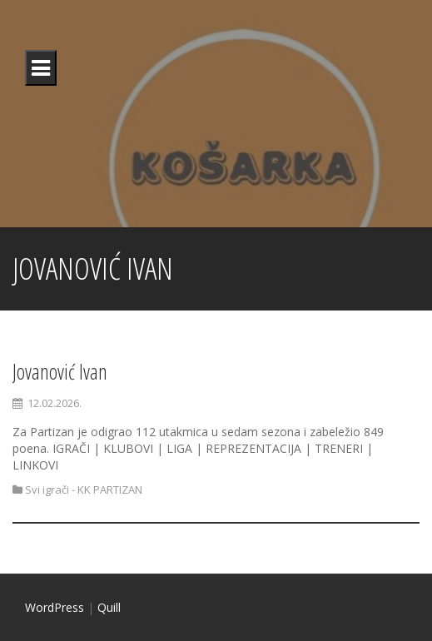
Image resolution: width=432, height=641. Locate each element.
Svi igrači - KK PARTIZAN (83, 489)
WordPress (54, 607)
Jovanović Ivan (59, 371)
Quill (109, 607)
